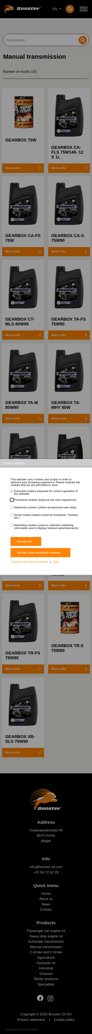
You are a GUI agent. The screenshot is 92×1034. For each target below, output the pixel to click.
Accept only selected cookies (30, 561)
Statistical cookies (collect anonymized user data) (45, 507)
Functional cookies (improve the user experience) (45, 500)
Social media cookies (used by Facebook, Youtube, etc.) (46, 516)
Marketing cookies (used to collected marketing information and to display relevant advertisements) (46, 526)
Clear (55, 561)
